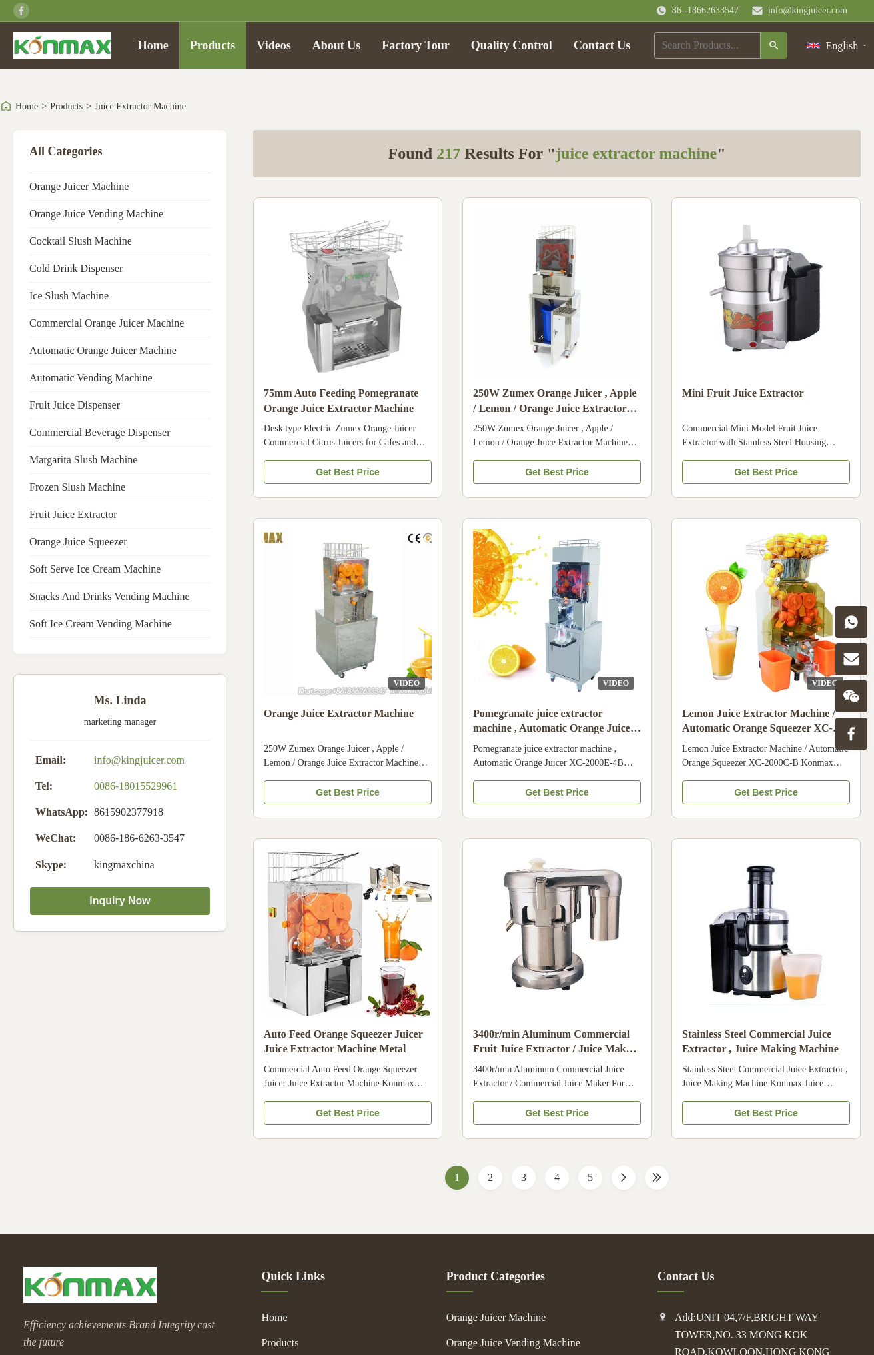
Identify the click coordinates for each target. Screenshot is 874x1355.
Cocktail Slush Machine (80, 241)
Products (213, 45)
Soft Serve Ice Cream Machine (95, 569)
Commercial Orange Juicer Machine (106, 323)
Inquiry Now (120, 900)
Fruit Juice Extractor (73, 514)
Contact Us (602, 45)
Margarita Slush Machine (83, 459)
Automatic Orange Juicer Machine (103, 350)
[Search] (774, 45)
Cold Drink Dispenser (76, 268)
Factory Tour (416, 45)
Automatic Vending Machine (91, 377)
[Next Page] (624, 1178)
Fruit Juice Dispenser (74, 405)
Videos (273, 45)
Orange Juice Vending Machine (96, 213)
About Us (336, 45)
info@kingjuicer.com (807, 10)
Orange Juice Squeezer (78, 541)
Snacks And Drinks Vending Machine (109, 596)
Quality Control (511, 45)
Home (153, 45)
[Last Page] (657, 1178)
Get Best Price (348, 472)
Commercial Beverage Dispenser (99, 432)
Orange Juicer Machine (79, 186)
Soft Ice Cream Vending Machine (100, 623)
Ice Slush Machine (69, 295)
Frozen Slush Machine (77, 487)
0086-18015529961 (135, 786)
